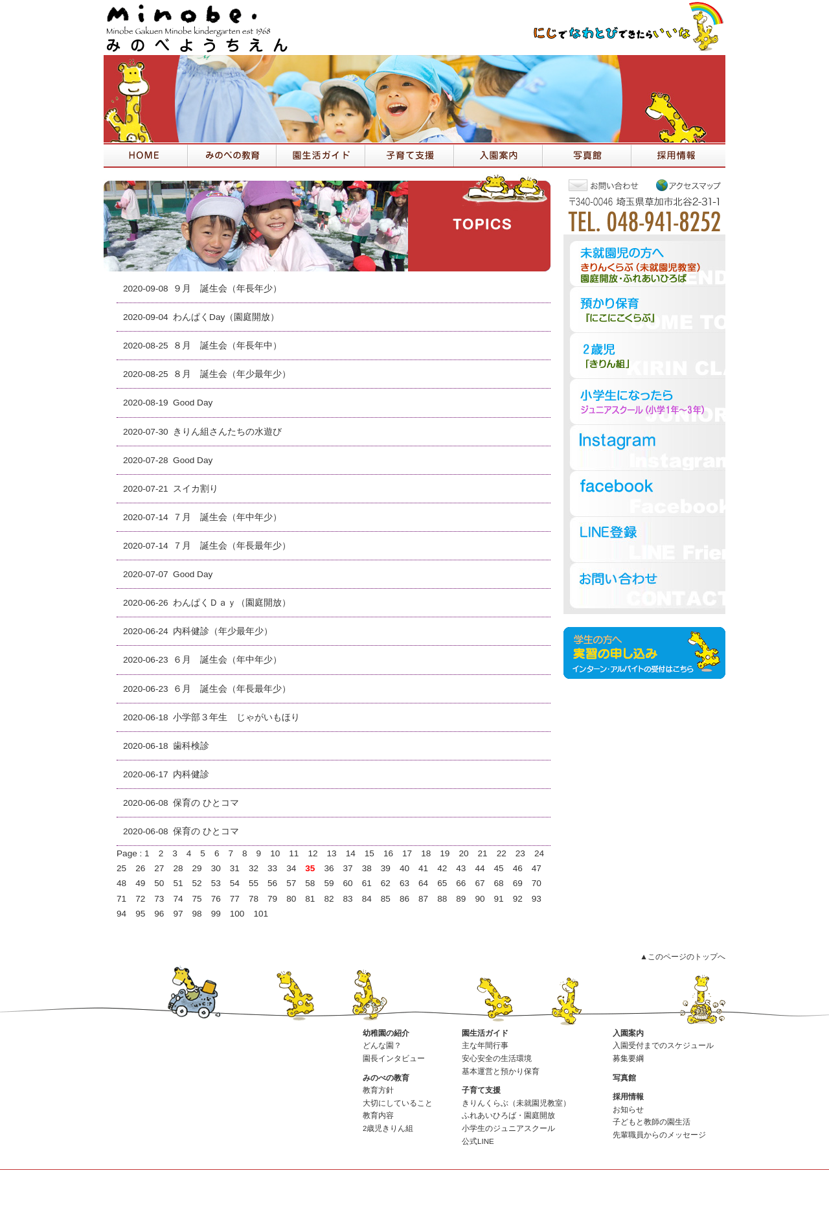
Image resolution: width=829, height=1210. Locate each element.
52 (197, 883)
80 (291, 899)
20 (463, 853)
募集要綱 (628, 1058)
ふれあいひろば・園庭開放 (508, 1115)
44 (479, 868)
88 (442, 899)
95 (140, 914)
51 (178, 883)
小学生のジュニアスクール (508, 1128)
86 (404, 899)
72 (140, 899)
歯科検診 (191, 746)
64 (423, 883)
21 (483, 853)
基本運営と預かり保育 (500, 1071)
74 (178, 899)
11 (294, 853)
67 (479, 883)
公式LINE (478, 1141)
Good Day (192, 402)
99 (216, 914)
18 (426, 853)
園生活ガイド (485, 1033)
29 (197, 868)
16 (388, 853)
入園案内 (628, 1033)
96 (159, 914)
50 (159, 883)
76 (216, 899)
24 (539, 853)
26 (140, 868)
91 (499, 899)
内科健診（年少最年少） (223, 631)
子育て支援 (481, 1090)
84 (367, 899)
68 (499, 883)
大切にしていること (398, 1103)
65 (442, 883)
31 (235, 868)
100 (237, 914)
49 (140, 883)
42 (442, 868)
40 (404, 868)
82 (329, 899)
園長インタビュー (394, 1058)
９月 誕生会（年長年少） (227, 288)
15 (369, 853)
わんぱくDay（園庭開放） (226, 317)
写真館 (624, 1078)
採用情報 (628, 1097)
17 (407, 853)
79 (272, 899)
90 (479, 899)
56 (272, 883)
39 (386, 868)
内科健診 (191, 774)
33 (272, 868)
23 (520, 853)
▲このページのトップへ (682, 956)
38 (367, 868)
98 (197, 914)
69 (518, 883)
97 (178, 914)
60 (348, 883)
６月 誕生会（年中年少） (227, 660)
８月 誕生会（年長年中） (227, 345)
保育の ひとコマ (206, 803)
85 (386, 899)
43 (461, 868)
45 (499, 868)
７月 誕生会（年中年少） (227, 517)
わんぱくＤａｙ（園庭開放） (232, 603)
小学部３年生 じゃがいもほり (236, 717)
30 (216, 868)
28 (178, 868)
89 (461, 899)
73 (159, 899)
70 (536, 883)
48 (121, 883)
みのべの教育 (386, 1078)
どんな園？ (382, 1045)
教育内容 (378, 1115)
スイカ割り (195, 489)
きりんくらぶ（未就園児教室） (516, 1103)
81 (310, 899)
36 (329, 868)
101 (260, 914)
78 (253, 899)
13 (332, 853)
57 (291, 883)
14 (351, 853)
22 (501, 853)
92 (518, 899)
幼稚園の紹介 (386, 1033)
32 (253, 868)
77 (235, 899)
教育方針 (378, 1090)
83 (348, 899)
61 (367, 883)
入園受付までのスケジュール (663, 1045)
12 (312, 853)
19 (444, 853)
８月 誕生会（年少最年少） (232, 374)
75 (197, 899)
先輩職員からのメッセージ (659, 1135)
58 (310, 883)
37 (348, 868)
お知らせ (628, 1109)
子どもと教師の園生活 (651, 1122)
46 (518, 868)
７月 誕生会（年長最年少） (232, 546)
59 (329, 883)
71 (121, 899)
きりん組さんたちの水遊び (227, 432)
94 (121, 914)
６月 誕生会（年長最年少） (232, 689)
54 (235, 883)
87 (423, 899)
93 (536, 899)
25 (121, 868)
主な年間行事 (485, 1045)
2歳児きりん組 (388, 1128)
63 (404, 883)
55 (253, 883)
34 (291, 868)
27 (159, 868)
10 (275, 853)
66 (461, 883)
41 (423, 868)
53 (216, 883)
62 (386, 883)
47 (536, 868)
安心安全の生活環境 (497, 1058)
